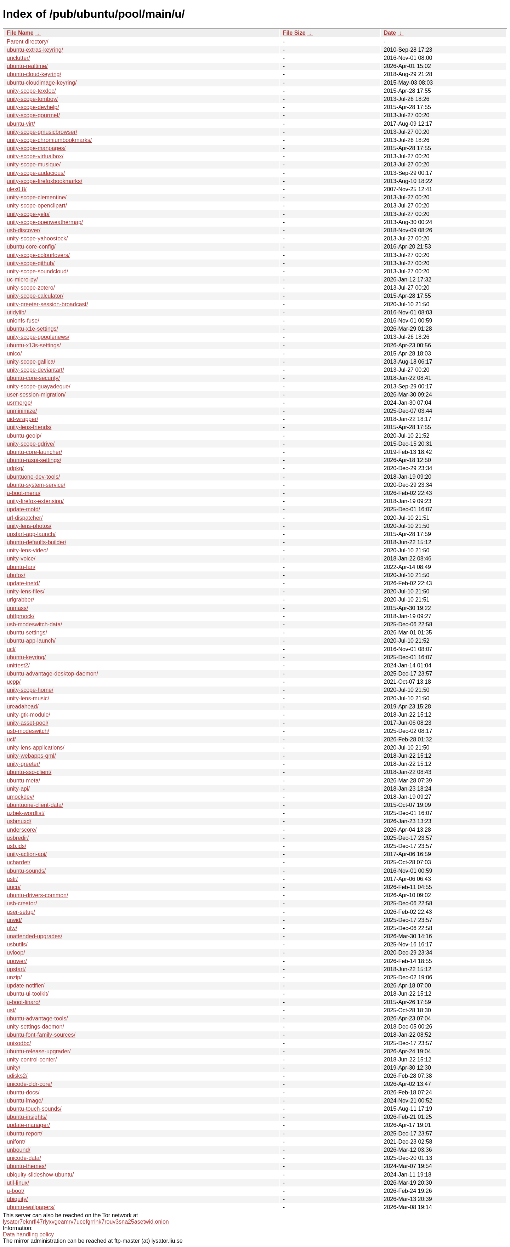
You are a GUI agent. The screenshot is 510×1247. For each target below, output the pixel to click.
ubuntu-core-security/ (33, 378)
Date (390, 33)
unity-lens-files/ (26, 591)
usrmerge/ (19, 403)
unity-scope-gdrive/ (31, 444)
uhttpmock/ (20, 616)
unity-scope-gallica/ (31, 362)
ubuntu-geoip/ (24, 436)
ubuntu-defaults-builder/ (36, 542)
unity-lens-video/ (27, 550)
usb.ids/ (16, 846)
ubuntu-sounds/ (26, 871)
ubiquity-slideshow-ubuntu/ (40, 1175)
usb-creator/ (22, 903)
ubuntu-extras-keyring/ (35, 50)
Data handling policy (28, 1234)
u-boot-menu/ (23, 493)
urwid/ (14, 920)
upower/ (17, 961)
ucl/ (11, 649)
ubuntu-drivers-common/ (37, 895)
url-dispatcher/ (24, 518)
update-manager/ (28, 1125)
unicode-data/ (24, 1158)
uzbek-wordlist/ (26, 813)
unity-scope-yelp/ (28, 214)
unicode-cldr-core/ (29, 1084)
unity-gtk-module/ (28, 715)
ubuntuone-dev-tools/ (33, 477)
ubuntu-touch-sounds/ (34, 1109)
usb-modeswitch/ (28, 731)
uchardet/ (18, 862)
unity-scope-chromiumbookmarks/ (49, 140)
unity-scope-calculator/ (35, 296)
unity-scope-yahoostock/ (37, 238)
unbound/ (18, 1150)
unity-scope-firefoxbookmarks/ (44, 181)
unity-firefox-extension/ (35, 501)
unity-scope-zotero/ (31, 288)
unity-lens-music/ (28, 698)
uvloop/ (16, 953)
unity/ (13, 1068)
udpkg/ (15, 468)
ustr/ (12, 879)
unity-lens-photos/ (29, 526)
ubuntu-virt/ (21, 124)
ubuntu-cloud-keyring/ (34, 74)
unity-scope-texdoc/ (31, 91)
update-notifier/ (26, 986)
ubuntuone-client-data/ (35, 805)
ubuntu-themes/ (26, 1166)
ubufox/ (16, 575)
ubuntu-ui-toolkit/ (28, 994)
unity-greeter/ (23, 764)
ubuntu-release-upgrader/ (39, 1051)
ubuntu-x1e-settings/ (32, 329)
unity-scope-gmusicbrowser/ (42, 132)
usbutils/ (17, 944)
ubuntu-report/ (24, 1134)
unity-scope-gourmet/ (33, 115)
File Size (294, 33)
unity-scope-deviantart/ (35, 370)
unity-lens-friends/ (29, 427)
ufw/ (12, 928)
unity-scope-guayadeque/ (38, 386)
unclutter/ (18, 58)
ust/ (11, 1010)
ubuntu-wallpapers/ (31, 1207)
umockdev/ (20, 797)
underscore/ (22, 830)
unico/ (14, 354)
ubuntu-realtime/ (27, 66)
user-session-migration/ (36, 395)
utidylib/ (16, 312)
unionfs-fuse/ (23, 321)
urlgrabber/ (20, 600)
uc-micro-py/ (22, 280)
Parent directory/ (27, 42)
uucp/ (14, 887)
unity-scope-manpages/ (36, 148)
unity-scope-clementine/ (37, 197)
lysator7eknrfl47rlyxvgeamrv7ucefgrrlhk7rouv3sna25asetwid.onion (86, 1222)
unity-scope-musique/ (34, 164)
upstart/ (16, 969)
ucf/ (11, 739)
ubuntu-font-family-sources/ (41, 1035)
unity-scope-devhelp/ (33, 107)
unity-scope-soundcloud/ (37, 271)
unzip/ (14, 977)
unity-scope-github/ (31, 263)
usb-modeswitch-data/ (34, 624)
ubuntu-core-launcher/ (34, 452)
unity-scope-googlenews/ (38, 337)
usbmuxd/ (19, 821)
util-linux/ (18, 1183)
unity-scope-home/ (30, 690)
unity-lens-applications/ (35, 748)
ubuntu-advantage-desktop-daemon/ (52, 674)
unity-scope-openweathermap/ (45, 222)
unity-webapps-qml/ (31, 756)
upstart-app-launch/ (31, 534)
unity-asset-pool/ (27, 723)
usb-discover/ (23, 230)
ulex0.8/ (17, 189)
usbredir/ (18, 838)
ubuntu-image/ (25, 1101)
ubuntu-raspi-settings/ (34, 460)
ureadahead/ (23, 707)
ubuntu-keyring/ (26, 657)
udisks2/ (17, 1076)
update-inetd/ (23, 583)
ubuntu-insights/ (27, 1117)
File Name (20, 33)
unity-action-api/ (27, 854)
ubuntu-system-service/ (36, 485)
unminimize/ (22, 411)
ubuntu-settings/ (27, 633)
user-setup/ (21, 912)
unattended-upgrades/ (34, 936)
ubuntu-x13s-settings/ (34, 345)
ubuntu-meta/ (23, 781)
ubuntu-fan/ (21, 567)
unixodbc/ (19, 1043)
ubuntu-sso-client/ (29, 772)
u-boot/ (15, 1191)
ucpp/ (14, 682)
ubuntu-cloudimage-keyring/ (41, 83)
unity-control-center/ (32, 1060)
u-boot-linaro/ (23, 1002)
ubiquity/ (17, 1199)
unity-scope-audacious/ (36, 173)
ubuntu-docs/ (23, 1092)
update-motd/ (23, 509)
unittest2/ (18, 665)
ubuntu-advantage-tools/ (37, 1018)
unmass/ (17, 608)
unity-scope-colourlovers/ (38, 255)
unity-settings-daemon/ (35, 1027)
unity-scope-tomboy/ (32, 99)
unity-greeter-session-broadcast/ (47, 304)
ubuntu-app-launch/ (31, 641)
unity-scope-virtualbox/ (35, 156)
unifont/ (16, 1142)
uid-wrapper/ (22, 419)
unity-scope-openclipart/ (37, 206)
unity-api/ (18, 789)
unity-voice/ (21, 559)
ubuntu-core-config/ (31, 247)
